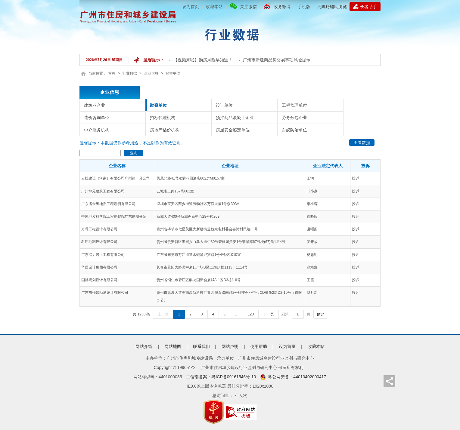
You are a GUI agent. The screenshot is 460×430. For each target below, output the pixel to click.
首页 (111, 73)
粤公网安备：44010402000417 (293, 376)
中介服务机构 (96, 129)
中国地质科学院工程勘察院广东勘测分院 (113, 216)
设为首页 (190, 6)
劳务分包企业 (294, 117)
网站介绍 (143, 346)
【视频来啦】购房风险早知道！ (202, 59)
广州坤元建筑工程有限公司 (103, 191)
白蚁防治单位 (294, 129)
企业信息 (151, 73)
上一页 (163, 314)
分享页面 (389, 381)
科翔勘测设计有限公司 (99, 242)
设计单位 (224, 105)
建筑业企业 (94, 105)
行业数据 (130, 73)
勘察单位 (173, 73)
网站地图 (172, 346)
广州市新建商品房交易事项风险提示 (276, 59)
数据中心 (231, 33)
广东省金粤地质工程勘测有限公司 (108, 204)
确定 (320, 314)
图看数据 (361, 142)
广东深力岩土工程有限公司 (103, 255)
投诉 (355, 178)
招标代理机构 (162, 117)
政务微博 (282, 6)
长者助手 (365, 6)
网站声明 (230, 346)
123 (251, 314)
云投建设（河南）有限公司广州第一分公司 (115, 178)
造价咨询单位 (96, 117)
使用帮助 (258, 346)
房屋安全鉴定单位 (233, 129)
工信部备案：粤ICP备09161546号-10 (221, 376)
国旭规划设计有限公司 (99, 280)
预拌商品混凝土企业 (235, 117)
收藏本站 (214, 6)
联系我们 (201, 346)
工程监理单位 (294, 105)
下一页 (268, 314)
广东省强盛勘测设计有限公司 (104, 292)
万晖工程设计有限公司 (99, 229)
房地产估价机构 (164, 129)
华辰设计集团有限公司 (99, 267)
